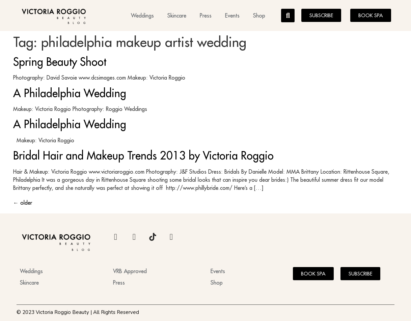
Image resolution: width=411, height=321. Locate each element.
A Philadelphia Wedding (69, 93)
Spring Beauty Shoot (59, 62)
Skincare (176, 15)
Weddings (142, 15)
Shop (259, 15)
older (22, 202)
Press (206, 15)
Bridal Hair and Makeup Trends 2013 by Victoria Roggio (143, 155)
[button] (288, 15)
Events (232, 15)
